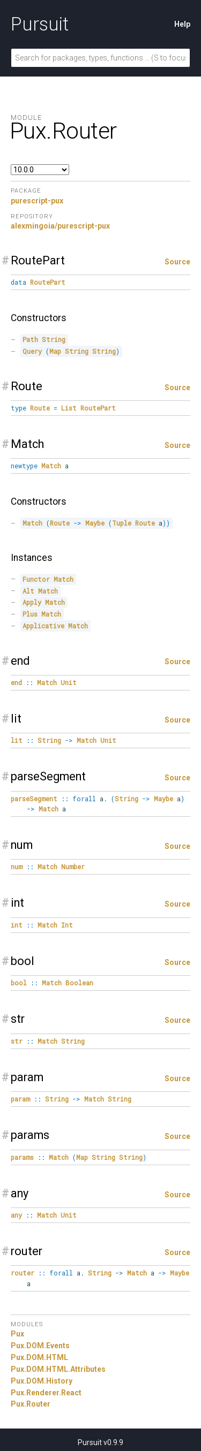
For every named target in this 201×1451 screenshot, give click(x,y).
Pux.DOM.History (41, 1381)
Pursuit (40, 24)
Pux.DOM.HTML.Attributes (58, 1369)
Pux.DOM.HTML (39, 1357)
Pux (17, 1334)
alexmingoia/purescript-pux (60, 226)
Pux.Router (30, 1404)
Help (182, 24)
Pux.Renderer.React (46, 1392)
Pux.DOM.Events (40, 1345)
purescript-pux (37, 200)
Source (177, 261)
